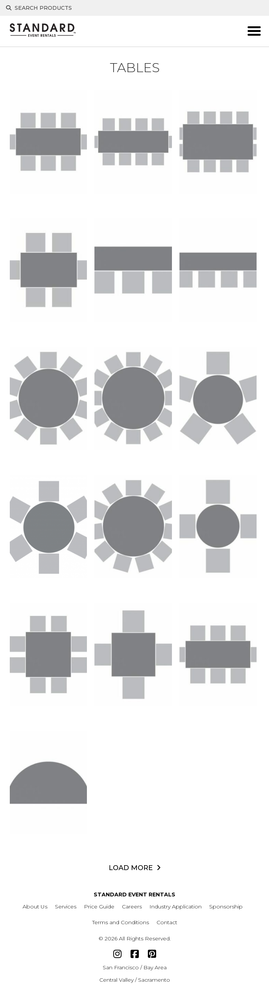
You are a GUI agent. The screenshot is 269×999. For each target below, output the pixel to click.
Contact (167, 922)
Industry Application (175, 906)
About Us (35, 906)
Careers (132, 906)
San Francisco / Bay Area (135, 967)
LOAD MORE (131, 868)
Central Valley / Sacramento (134, 979)
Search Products (39, 8)
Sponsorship (226, 906)
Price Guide (99, 906)
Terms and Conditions (120, 922)
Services (65, 906)
